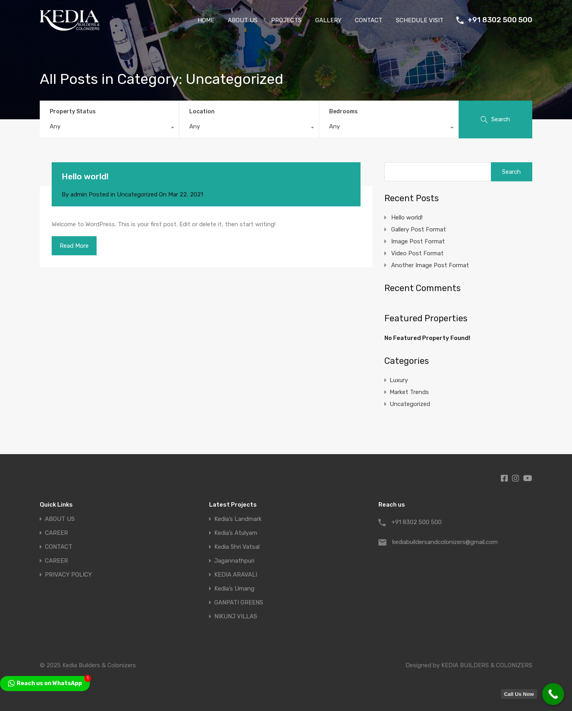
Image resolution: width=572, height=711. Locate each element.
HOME (206, 20)
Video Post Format (417, 253)
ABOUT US (243, 20)
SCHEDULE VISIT (420, 20)
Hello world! (85, 176)
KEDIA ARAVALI (235, 575)
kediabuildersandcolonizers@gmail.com (442, 542)
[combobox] (109, 128)
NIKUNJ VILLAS (235, 617)
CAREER (56, 533)
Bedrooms (343, 111)
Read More (74, 245)
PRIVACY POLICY (68, 575)
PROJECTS (286, 20)
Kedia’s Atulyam (235, 533)
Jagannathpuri (234, 561)
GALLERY (328, 20)
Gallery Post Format (418, 229)
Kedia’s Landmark (238, 519)
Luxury (399, 380)
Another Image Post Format (430, 265)
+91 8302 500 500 (499, 20)
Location (202, 111)
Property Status (73, 111)
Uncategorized (137, 194)
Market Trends (409, 392)
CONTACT (368, 20)
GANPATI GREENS (238, 603)
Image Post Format (418, 241)
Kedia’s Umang (234, 589)
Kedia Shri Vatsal (237, 547)
